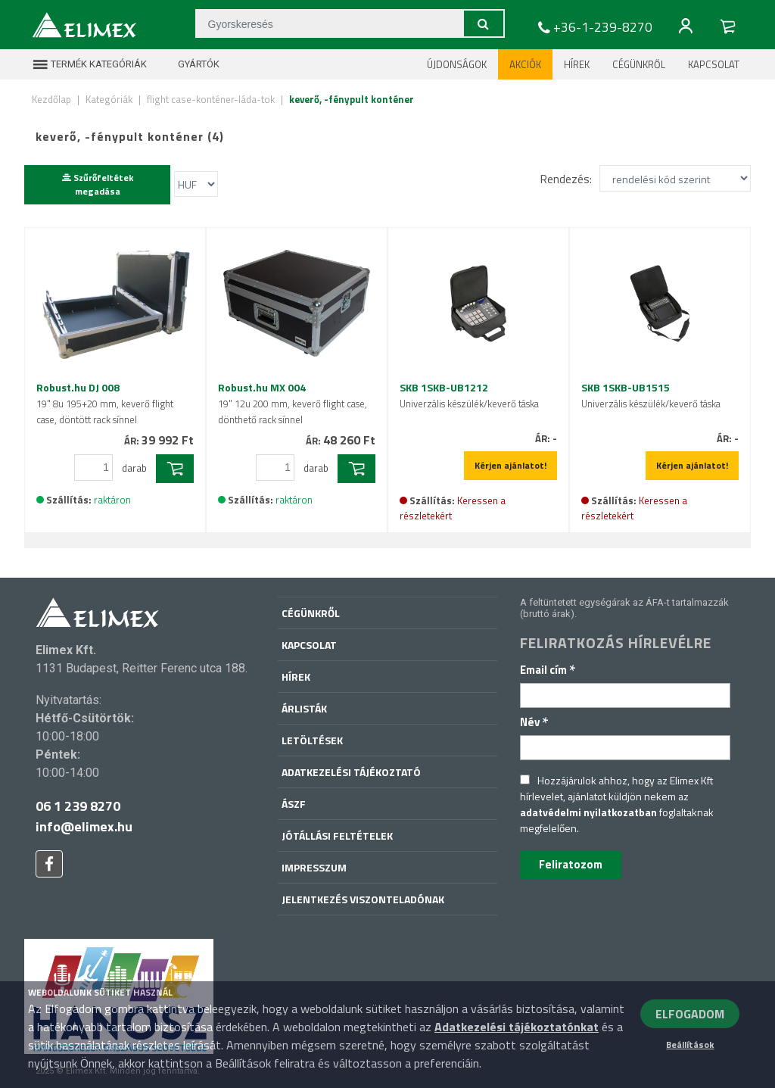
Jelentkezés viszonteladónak (363, 899)
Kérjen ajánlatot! (510, 465)
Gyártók (189, 64)
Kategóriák (109, 99)
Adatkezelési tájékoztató (351, 772)
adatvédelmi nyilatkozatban (588, 812)
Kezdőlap (51, 99)
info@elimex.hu (84, 826)
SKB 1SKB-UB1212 (469, 395)
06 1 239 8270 (78, 806)
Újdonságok (457, 64)
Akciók (525, 64)
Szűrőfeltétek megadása (97, 184)
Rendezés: (566, 179)
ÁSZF (294, 804)
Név (534, 722)
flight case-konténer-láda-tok (211, 99)
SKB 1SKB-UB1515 (651, 395)
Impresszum (314, 867)
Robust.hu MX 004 (292, 403)
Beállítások (690, 1044)
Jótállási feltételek (337, 835)
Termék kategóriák (89, 64)
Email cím (548, 670)
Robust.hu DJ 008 (104, 403)
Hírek (577, 64)
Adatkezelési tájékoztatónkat (516, 1027)
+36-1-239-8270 (593, 27)
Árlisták (304, 708)
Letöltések (312, 740)
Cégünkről (638, 64)
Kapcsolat (713, 64)
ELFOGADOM (689, 1014)
